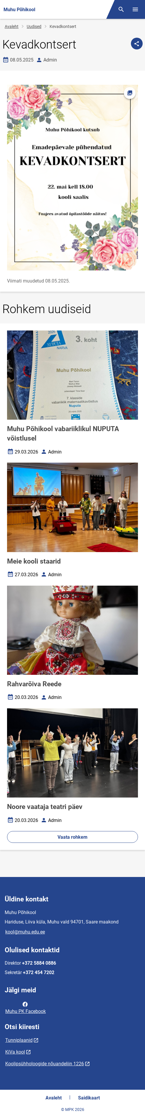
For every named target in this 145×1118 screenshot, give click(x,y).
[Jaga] (137, 43)
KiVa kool (15, 1052)
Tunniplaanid (19, 1040)
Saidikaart (89, 1098)
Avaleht (11, 26)
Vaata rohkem (72, 837)
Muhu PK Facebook (25, 1007)
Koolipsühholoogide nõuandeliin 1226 (44, 1063)
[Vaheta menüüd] (135, 9)
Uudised (34, 26)
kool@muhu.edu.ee (25, 932)
